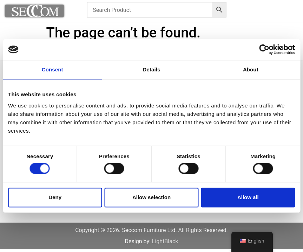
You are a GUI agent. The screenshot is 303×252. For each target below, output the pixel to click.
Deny (54, 197)
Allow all (248, 197)
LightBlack (165, 241)
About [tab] (250, 69)
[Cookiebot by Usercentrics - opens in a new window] (264, 49)
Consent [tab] (52, 69)
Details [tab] (151, 69)
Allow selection (151, 197)
